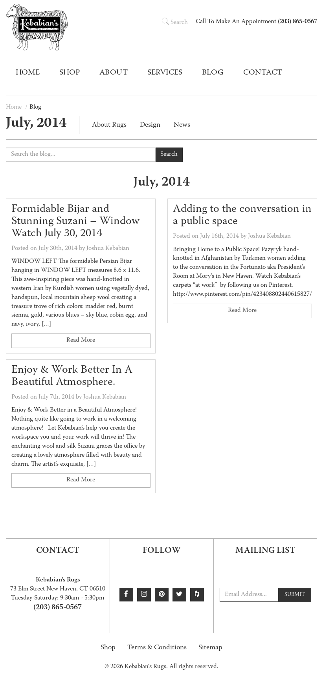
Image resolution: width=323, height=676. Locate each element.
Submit (294, 595)
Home (28, 73)
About (113, 73)
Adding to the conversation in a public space (242, 216)
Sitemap (210, 648)
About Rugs (109, 125)
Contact (262, 73)
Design (150, 125)
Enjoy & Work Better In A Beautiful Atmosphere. (71, 376)
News (182, 125)
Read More (80, 341)
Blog (213, 73)
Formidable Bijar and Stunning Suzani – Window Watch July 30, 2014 (75, 222)
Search (175, 22)
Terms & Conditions (157, 648)
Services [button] (164, 73)
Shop (108, 648)
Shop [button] (69, 73)
